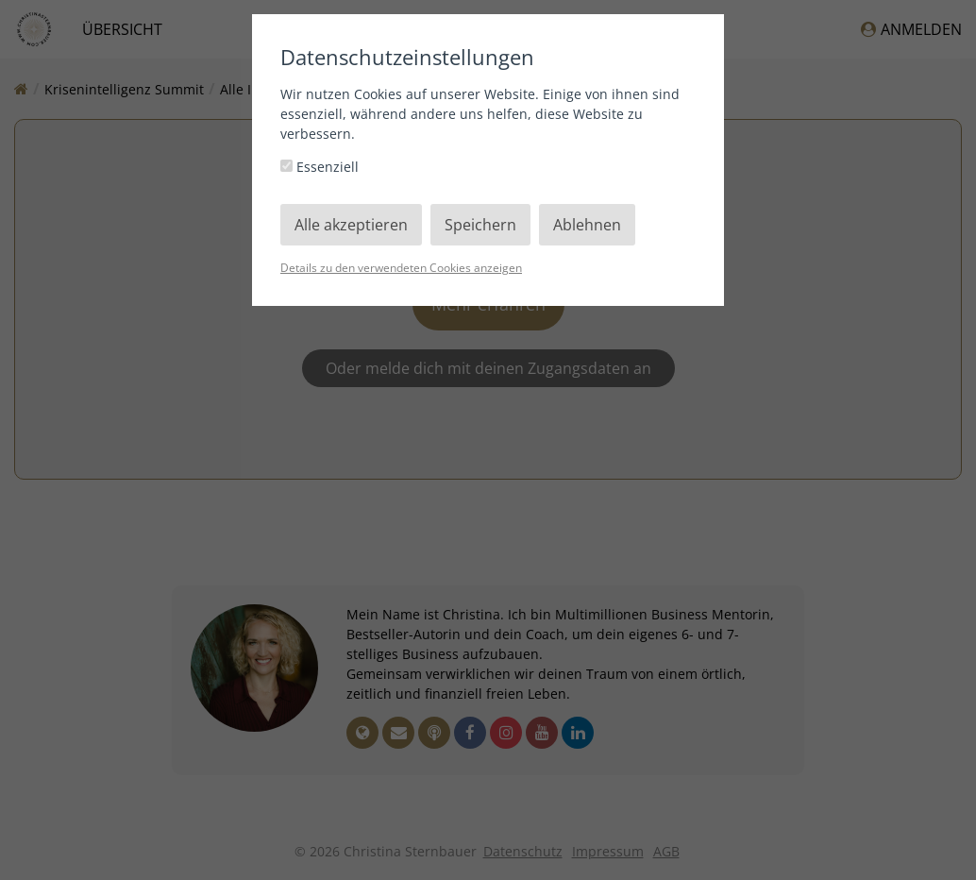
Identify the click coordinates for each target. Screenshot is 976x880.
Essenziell (319, 167)
